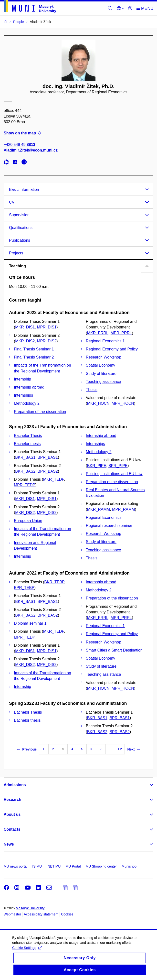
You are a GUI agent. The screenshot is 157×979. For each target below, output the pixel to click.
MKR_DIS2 (25, 341)
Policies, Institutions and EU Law (114, 474)
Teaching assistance (103, 382)
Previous (27, 749)
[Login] (130, 8)
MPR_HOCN (123, 403)
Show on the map (22, 133)
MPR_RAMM (123, 509)
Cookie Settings (27, 952)
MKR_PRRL (97, 333)
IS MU (37, 866)
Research (12, 799)
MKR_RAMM (98, 509)
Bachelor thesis (27, 444)
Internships (23, 395)
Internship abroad (29, 387)
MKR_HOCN (98, 403)
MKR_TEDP (53, 479)
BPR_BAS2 (48, 471)
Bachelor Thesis (28, 436)
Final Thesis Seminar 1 (34, 349)
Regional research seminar (109, 525)
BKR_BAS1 (25, 457)
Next (133, 749)
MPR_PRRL (121, 333)
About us (12, 814)
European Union (28, 521)
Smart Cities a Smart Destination (114, 650)
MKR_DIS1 (25, 327)
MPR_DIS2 (46, 341)
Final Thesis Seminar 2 (34, 357)
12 (119, 749)
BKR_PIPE (96, 466)
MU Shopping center (101, 866)
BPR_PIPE (117, 466)
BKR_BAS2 (25, 471)
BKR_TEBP (54, 582)
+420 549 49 (19, 144)
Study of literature (101, 373)
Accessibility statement (41, 914)
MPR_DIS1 (46, 327)
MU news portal (15, 866)
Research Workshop (103, 357)
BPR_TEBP (24, 588)
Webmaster (12, 914)
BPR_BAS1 (48, 457)
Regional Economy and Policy (112, 349)
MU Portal (73, 866)
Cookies (67, 914)
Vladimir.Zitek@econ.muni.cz (31, 150)
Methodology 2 (27, 403)
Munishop (129, 866)
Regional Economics (104, 517)
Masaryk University (30, 908)
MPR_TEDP (24, 485)
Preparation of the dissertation (40, 412)
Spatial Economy (100, 365)
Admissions (15, 785)
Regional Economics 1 (105, 341)
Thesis (91, 390)
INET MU (54, 866)
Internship (22, 379)
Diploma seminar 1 (30, 623)
